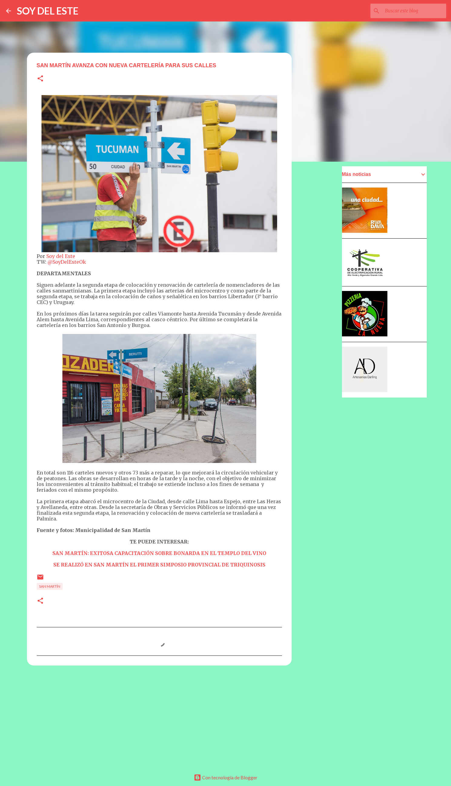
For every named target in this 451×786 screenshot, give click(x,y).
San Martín (49, 586)
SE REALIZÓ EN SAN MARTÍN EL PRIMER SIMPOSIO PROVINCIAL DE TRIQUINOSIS (159, 565)
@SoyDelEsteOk (67, 262)
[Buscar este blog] (414, 11)
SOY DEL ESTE (47, 11)
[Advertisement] (159, 717)
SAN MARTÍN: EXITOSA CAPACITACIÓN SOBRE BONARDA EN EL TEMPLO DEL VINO (159, 553)
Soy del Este (60, 256)
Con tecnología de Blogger (225, 777)
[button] (40, 79)
